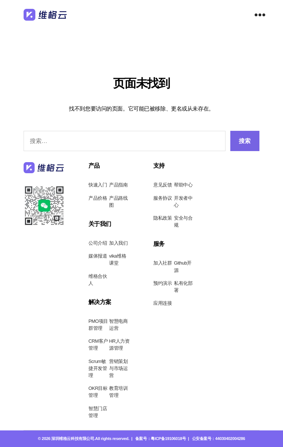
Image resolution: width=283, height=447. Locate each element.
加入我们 (118, 243)
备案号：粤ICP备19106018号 (160, 438)
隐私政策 (162, 218)
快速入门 (97, 185)
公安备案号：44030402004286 (218, 438)
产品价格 (97, 198)
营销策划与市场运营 (118, 368)
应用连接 (162, 303)
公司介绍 (97, 243)
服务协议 (162, 198)
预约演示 (162, 283)
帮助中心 (183, 185)
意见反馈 (162, 185)
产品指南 (118, 185)
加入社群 (162, 263)
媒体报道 (97, 256)
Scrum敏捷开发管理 (97, 368)
